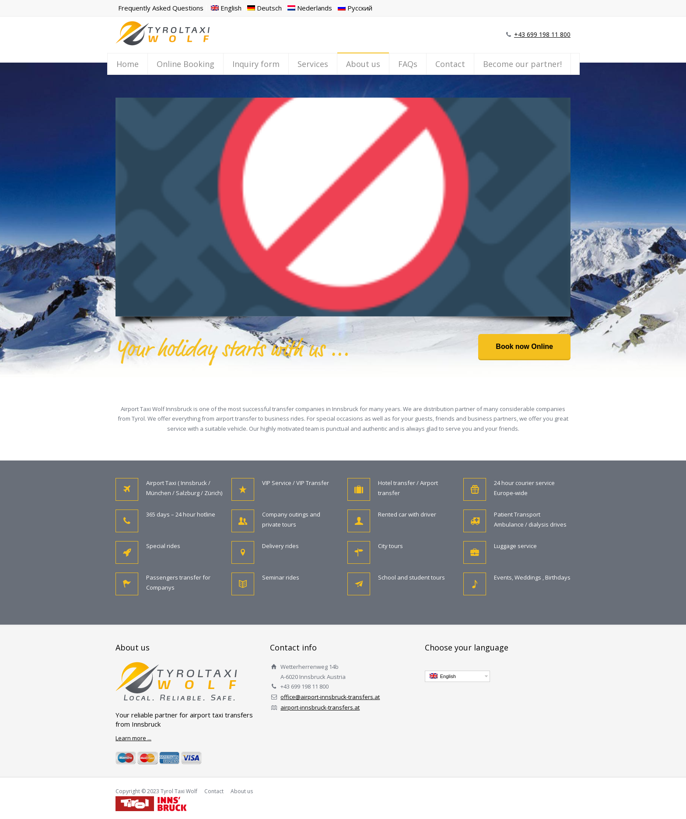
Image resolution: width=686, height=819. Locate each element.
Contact (450, 64)
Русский (355, 8)
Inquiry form (256, 64)
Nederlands (309, 8)
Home (127, 64)
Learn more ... (133, 738)
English (226, 8)
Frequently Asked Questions (160, 8)
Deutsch (264, 8)
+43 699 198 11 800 (542, 34)
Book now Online (524, 346)
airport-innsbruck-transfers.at (320, 707)
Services (313, 64)
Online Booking (185, 64)
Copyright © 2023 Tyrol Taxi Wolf (156, 791)
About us (363, 64)
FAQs (407, 64)
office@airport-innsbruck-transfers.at (330, 697)
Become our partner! (522, 64)
